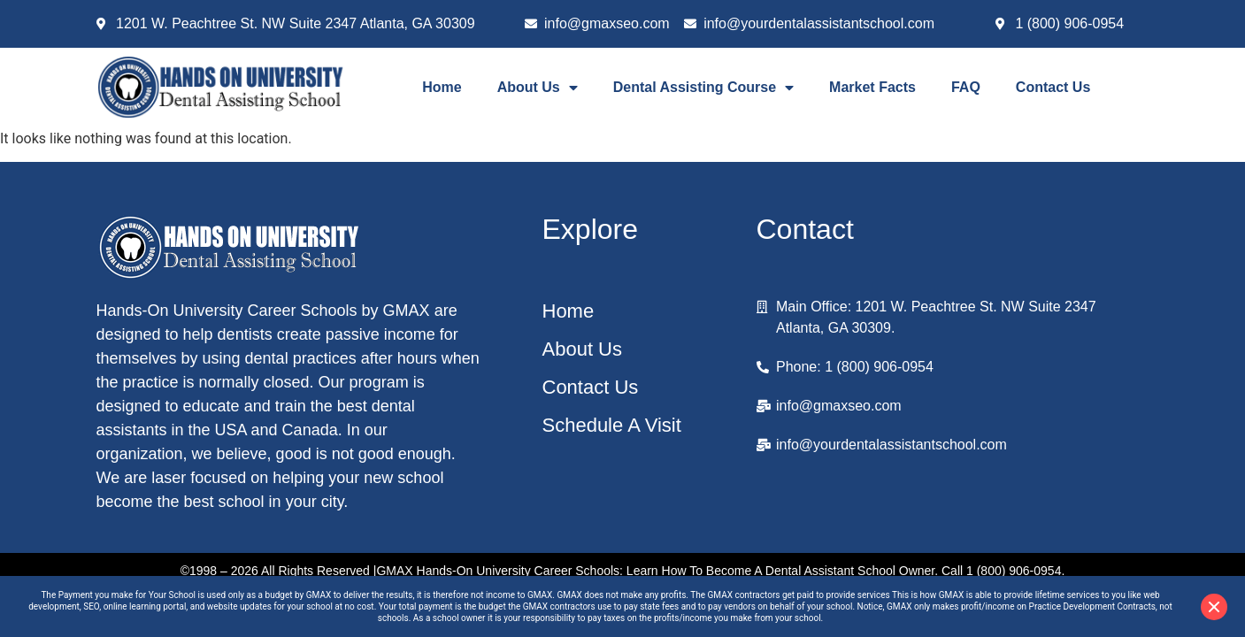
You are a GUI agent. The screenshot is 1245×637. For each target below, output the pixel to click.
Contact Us (1053, 87)
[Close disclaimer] (1214, 607)
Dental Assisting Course (703, 88)
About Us (537, 88)
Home (441, 87)
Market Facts (872, 87)
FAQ (965, 87)
